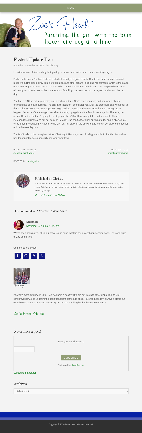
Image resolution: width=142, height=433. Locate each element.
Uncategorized (33, 161)
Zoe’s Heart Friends (29, 314)
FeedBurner (78, 365)
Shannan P (33, 221)
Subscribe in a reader (25, 372)
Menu (70, 8)
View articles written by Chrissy (50, 195)
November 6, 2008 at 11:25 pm (42, 226)
